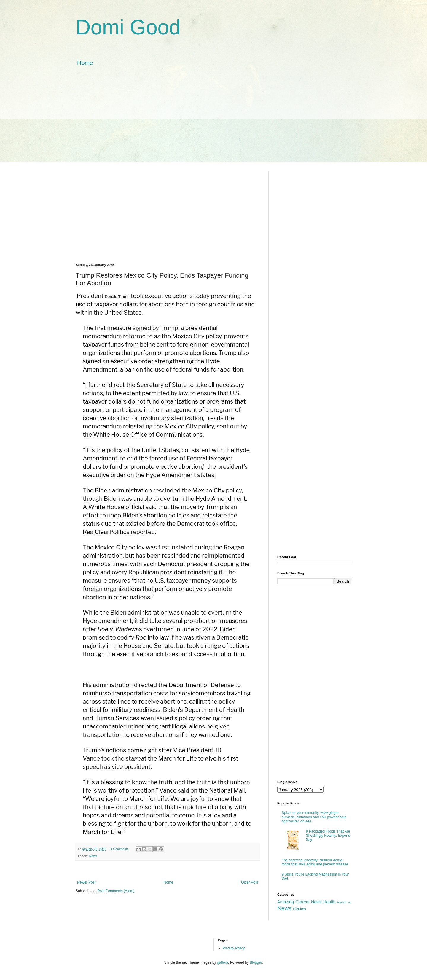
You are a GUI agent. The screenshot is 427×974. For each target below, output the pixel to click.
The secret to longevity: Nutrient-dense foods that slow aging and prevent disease (315, 862)
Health (329, 902)
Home (85, 63)
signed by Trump (155, 327)
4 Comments (119, 849)
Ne (349, 902)
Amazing (285, 902)
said (183, 790)
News (93, 856)
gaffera (222, 962)
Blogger (256, 962)
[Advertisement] (213, 120)
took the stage (121, 758)
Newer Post (86, 882)
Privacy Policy (234, 948)
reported (143, 531)
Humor (341, 902)
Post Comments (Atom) (115, 891)
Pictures (299, 909)
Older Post (249, 882)
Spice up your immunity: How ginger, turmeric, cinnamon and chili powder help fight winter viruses (314, 817)
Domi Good (128, 27)
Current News (308, 902)
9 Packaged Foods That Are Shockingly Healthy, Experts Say (328, 835)
